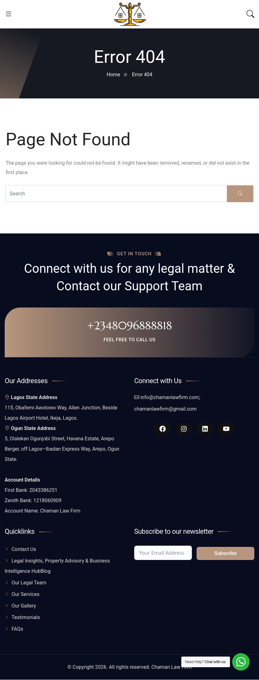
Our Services (26, 595)
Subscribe (225, 554)
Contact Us (24, 549)
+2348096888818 (129, 325)
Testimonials (26, 618)
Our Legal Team (29, 583)
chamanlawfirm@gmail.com (165, 409)
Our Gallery (24, 606)
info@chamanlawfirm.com (169, 398)
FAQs (17, 629)
